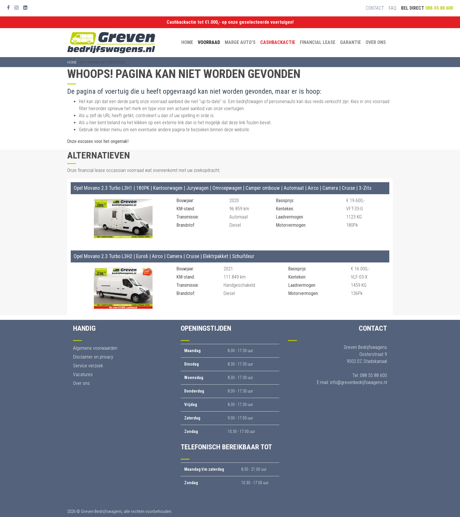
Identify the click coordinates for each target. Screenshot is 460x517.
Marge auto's (240, 42)
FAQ (392, 8)
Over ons (376, 42)
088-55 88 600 (439, 8)
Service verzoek (88, 365)
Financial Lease (317, 42)
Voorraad (209, 42)
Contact (375, 8)
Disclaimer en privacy (93, 357)
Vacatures (83, 374)
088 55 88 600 (373, 375)
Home (187, 42)
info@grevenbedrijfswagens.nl (358, 382)
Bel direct (427, 8)
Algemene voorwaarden (95, 348)
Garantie (350, 42)
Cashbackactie (277, 42)
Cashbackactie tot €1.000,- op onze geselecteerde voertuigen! (230, 22)
